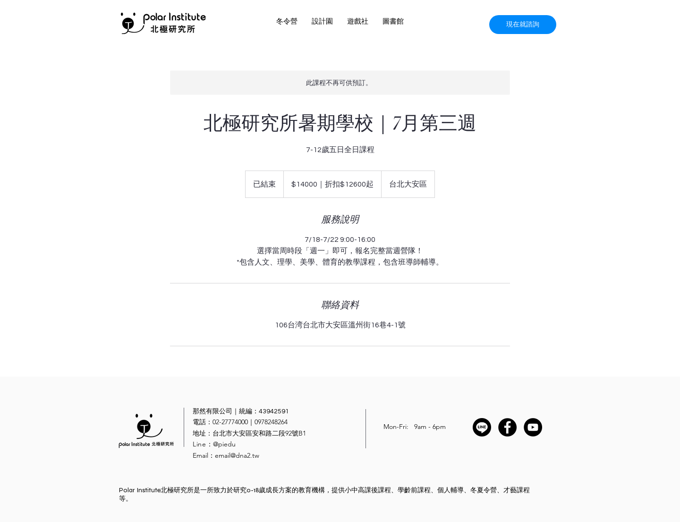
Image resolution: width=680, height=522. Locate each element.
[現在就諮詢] (522, 24)
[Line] (482, 427)
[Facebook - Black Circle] (507, 427)
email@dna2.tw (237, 455)
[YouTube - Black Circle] (533, 427)
